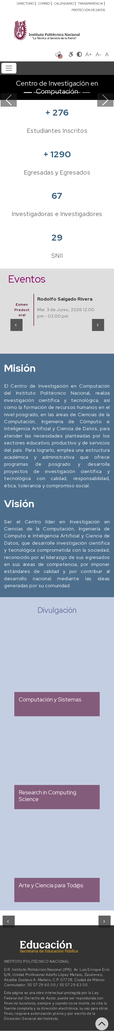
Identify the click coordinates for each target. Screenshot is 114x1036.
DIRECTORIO (25, 3)
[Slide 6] (76, 92)
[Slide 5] (67, 92)
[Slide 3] (47, 92)
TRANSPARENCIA (90, 3)
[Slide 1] (28, 92)
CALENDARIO (64, 3)
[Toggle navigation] (8, 68)
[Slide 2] (37, 92)
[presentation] (16, 325)
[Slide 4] (57, 92)
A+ (88, 54)
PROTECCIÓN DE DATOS (88, 10)
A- (99, 54)
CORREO (44, 3)
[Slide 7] (86, 92)
